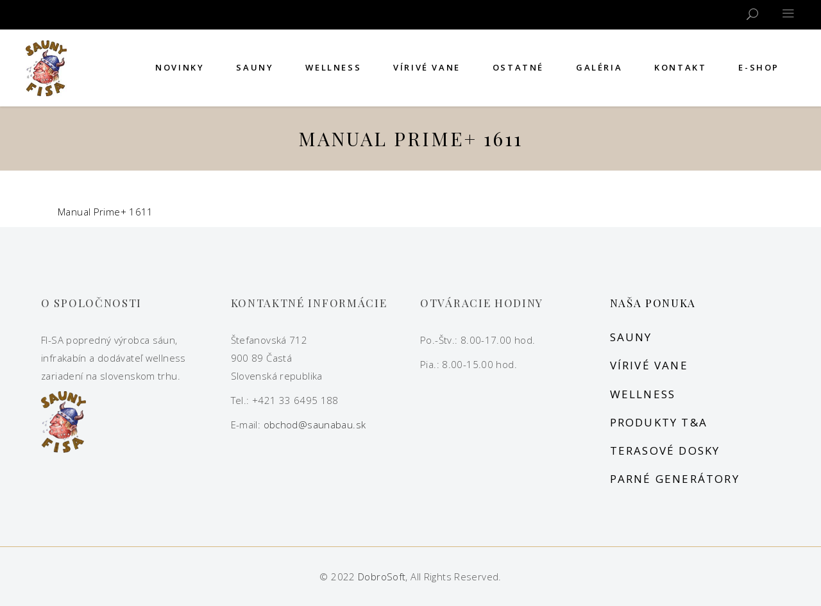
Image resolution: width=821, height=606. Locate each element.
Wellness (643, 394)
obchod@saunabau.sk (315, 424)
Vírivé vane (649, 365)
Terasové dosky (665, 450)
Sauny (631, 337)
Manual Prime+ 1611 (105, 211)
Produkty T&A (659, 422)
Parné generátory (675, 478)
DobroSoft (381, 576)
